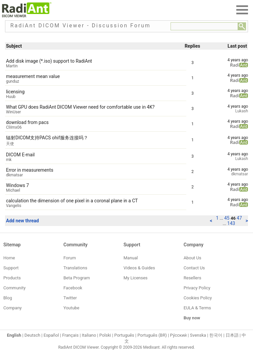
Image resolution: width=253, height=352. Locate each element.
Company (12, 307)
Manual (130, 257)
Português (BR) (152, 335)
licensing (15, 91)
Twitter (70, 297)
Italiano (89, 335)
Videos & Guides (139, 267)
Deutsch (32, 335)
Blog (7, 297)
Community (14, 287)
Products (12, 277)
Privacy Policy (197, 287)
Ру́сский (178, 335)
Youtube (71, 307)
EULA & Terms (197, 307)
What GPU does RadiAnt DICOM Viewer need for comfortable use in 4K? (80, 107)
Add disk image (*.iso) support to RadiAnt (49, 61)
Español (51, 335)
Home (9, 257)
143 (231, 223)
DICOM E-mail (20, 154)
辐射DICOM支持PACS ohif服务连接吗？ (47, 137)
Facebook (72, 287)
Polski (105, 335)
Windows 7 (17, 185)
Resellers (192, 277)
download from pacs (27, 122)
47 (239, 218)
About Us (192, 257)
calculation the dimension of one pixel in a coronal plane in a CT (72, 200)
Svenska (198, 335)
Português (124, 335)
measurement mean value (33, 76)
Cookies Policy (198, 297)
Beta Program (76, 277)
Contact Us (194, 267)
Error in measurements (29, 170)
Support (11, 267)
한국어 (215, 335)
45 (227, 218)
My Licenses (135, 277)
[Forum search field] (204, 26)
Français (70, 335)
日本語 (232, 335)
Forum (69, 257)
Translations (75, 267)
